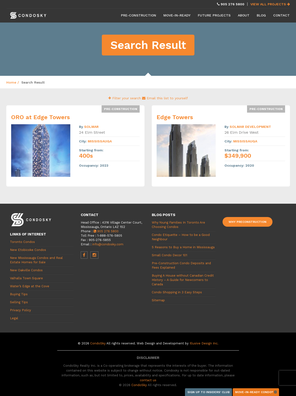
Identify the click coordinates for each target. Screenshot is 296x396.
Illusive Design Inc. (204, 343)
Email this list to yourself (165, 98)
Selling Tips (19, 302)
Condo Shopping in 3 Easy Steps (177, 292)
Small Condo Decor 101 (169, 255)
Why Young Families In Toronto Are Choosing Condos (178, 225)
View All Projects (270, 4)
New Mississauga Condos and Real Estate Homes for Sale (36, 260)
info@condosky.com (107, 244)
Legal (14, 318)
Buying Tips (19, 294)
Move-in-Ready (177, 15)
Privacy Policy (20, 310)
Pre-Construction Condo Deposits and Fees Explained (181, 265)
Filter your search (125, 98)
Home (11, 82)
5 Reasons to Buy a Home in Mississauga (183, 247)
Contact (281, 15)
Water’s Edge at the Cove (29, 286)
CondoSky (98, 343)
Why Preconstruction (247, 222)
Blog (261, 15)
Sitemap (158, 300)
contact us (148, 380)
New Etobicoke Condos (28, 250)
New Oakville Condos (26, 270)
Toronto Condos (22, 242)
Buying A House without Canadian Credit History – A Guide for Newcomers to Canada (183, 280)
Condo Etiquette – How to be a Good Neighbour (181, 237)
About (243, 15)
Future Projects (214, 15)
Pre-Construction (138, 15)
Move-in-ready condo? (256, 392)
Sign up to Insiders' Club (208, 392)
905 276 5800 (106, 231)
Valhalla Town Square (26, 278)
